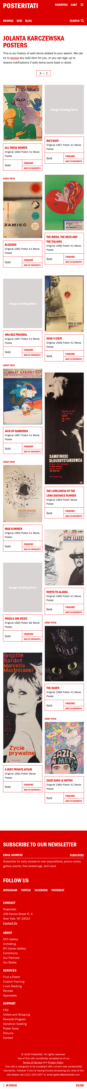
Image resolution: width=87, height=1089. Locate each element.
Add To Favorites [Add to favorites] (32, 168)
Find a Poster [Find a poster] (11, 977)
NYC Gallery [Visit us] (10, 939)
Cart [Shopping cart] (74, 5)
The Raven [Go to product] (52, 688)
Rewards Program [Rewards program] (14, 1019)
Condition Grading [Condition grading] (15, 1024)
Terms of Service (32, 1062)
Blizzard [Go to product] (10, 244)
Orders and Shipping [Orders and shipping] (16, 1014)
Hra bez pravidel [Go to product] (16, 334)
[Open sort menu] (43, 73)
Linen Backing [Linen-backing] (12, 986)
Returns (8, 1033)
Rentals (8, 991)
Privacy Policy (55, 1062)
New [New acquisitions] (19, 21)
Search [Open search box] (77, 21)
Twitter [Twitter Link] (26, 890)
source (14, 58)
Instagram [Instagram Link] (10, 890)
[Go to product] (22, 113)
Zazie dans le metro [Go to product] (59, 780)
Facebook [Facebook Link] (41, 890)
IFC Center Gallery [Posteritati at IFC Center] (14, 948)
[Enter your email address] (43, 855)
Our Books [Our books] (9, 962)
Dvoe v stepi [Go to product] (54, 338)
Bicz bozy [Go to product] (52, 141)
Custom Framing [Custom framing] (13, 981)
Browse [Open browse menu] (8, 21)
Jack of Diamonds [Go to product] (16, 431)
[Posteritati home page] (20, 5)
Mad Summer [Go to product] (13, 529)
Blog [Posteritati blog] (28, 21)
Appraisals (10, 995)
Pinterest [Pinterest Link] (57, 890)
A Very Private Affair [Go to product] (18, 769)
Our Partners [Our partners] (11, 958)
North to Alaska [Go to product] (57, 592)
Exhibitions (10, 953)
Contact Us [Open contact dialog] (10, 923)
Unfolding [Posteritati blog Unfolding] (9, 944)
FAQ (5, 1010)
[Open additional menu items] (82, 4)
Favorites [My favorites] (61, 5)
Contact (8, 1038)
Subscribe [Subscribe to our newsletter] (77, 855)
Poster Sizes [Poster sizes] (11, 1028)
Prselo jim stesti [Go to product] (16, 618)
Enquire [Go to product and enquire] (28, 163)
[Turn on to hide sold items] (3, 1085)
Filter (80, 1085)
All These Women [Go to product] (16, 148)
